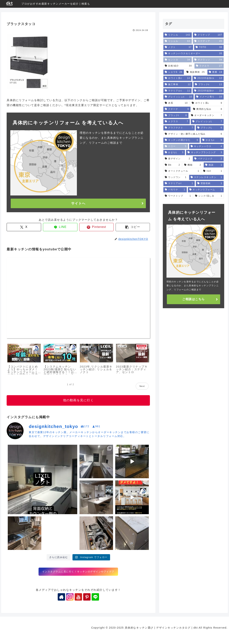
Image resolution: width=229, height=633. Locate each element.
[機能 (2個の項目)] (193, 165)
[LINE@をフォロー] (95, 597)
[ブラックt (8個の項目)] (176, 115)
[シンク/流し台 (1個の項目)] (208, 196)
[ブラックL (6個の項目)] (210, 128)
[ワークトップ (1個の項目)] (178, 196)
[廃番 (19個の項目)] (215, 72)
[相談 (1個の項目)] (214, 165)
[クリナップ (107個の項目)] (208, 35)
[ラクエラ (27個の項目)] (209, 66)
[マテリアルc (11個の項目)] (177, 91)
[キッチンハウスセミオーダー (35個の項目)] (193, 53)
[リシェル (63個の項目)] (177, 41)
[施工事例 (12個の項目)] (177, 84)
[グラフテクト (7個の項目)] (179, 128)
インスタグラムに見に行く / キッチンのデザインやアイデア (78, 571)
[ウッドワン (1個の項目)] (175, 177)
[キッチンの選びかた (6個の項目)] (181, 140)
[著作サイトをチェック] (61, 597)
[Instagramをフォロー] (70, 597)
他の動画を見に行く (78, 400)
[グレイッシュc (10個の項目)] (178, 97)
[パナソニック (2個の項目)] (208, 159)
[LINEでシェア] (60, 227)
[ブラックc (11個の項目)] (208, 84)
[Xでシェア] (24, 227)
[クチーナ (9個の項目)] (177, 109)
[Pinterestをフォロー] (87, 597)
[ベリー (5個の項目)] (175, 146)
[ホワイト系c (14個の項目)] (177, 78)
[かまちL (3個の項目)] (174, 152)
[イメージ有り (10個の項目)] (209, 97)
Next (142, 386)
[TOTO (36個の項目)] (209, 47)
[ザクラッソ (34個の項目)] (208, 60)
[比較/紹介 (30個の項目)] (178, 66)
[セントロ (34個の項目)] (177, 60)
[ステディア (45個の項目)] (208, 41)
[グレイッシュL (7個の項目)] (207, 121)
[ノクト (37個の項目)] (178, 47)
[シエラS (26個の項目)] (173, 72)
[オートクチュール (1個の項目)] (182, 171)
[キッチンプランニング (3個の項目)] (205, 152)
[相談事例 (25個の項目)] (195, 72)
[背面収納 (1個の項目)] (210, 183)
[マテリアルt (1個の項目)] (179, 183)
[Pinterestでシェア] (96, 227)
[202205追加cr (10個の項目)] (208, 91)
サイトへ (78, 203)
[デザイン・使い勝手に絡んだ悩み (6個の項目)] (193, 134)
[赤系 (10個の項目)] (176, 103)
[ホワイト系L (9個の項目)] (207, 103)
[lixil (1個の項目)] (213, 171)
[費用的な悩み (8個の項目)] (207, 109)
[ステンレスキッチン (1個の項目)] (206, 177)
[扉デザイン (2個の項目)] (177, 159)
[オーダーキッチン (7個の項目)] (206, 115)
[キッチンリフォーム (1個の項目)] (206, 190)
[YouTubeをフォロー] (78, 597)
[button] (133, 227)
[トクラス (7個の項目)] (176, 121)
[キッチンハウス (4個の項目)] (206, 146)
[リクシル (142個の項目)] (177, 35)
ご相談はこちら (193, 299)
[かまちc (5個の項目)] (212, 140)
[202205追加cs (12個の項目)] (208, 78)
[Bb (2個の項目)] (172, 165)
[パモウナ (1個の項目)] (175, 190)
